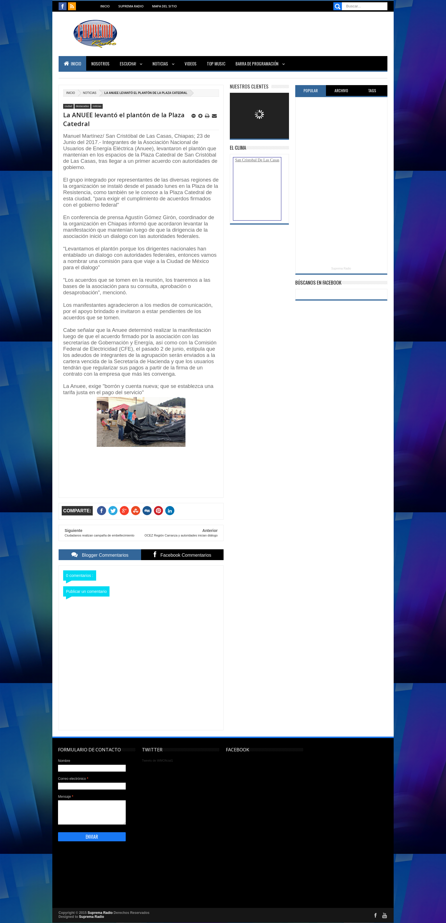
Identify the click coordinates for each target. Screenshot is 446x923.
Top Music (216, 63)
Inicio (105, 6)
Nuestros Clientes (249, 86)
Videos (191, 63)
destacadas (82, 106)
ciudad (68, 106)
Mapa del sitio (164, 6)
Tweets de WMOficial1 (157, 760)
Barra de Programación (257, 63)
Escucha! (128, 63)
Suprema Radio (131, 6)
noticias (89, 92)
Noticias (160, 63)
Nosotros (100, 63)
